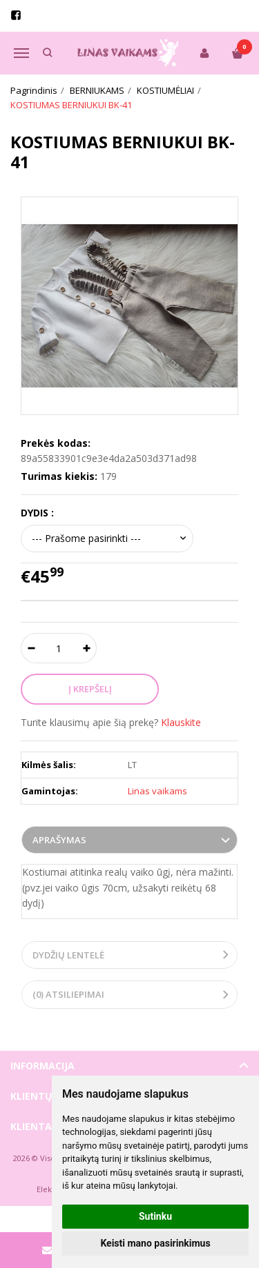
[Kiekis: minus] (31, 648)
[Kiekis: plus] (87, 648)
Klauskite (181, 722)
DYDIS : (37, 512)
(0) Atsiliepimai (68, 994)
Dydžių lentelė (68, 955)
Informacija (42, 1065)
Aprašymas (59, 840)
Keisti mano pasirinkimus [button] (155, 1243)
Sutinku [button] (155, 1216)
